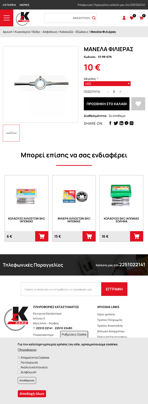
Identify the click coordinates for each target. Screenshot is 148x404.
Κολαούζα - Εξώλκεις (74, 32)
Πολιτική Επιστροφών (112, 337)
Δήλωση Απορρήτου (110, 331)
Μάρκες (24, 5)
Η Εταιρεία (9, 5)
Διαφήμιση (28, 372)
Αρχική (8, 32)
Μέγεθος (90, 79)
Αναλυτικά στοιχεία (34, 367)
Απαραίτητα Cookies (35, 357)
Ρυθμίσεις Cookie (74, 334)
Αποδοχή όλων (32, 394)
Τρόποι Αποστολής (110, 326)
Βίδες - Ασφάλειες (45, 32)
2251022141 (137, 5)
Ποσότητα (92, 92)
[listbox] (107, 83)
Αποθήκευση (26, 380)
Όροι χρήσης (106, 314)
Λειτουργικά (29, 362)
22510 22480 (63, 328)
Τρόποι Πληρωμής (109, 320)
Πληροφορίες (27, 350)
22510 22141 (44, 328)
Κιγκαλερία (22, 32)
